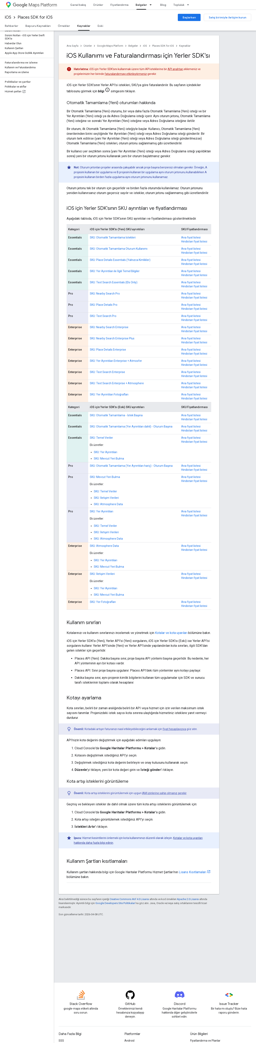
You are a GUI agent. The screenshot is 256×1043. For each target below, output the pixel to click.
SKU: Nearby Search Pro (105, 293)
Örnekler (64, 26)
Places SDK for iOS (35, 17)
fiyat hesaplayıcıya (174, 729)
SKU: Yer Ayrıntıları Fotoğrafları (109, 394)
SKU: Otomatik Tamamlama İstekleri (113, 237)
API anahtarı (175, 69)
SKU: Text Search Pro (103, 316)
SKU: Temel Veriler (101, 437)
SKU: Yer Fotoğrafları (103, 601)
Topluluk (178, 5)
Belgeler (133, 45)
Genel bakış (78, 5)
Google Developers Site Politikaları (115, 903)
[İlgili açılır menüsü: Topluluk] (189, 5)
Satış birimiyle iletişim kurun (227, 17)
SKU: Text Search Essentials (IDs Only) (113, 282)
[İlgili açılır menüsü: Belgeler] (152, 5)
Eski (100, 26)
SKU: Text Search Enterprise (107, 372)
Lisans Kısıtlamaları (192, 872)
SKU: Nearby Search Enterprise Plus (112, 338)
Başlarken (189, 17)
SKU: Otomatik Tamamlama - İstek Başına (116, 415)
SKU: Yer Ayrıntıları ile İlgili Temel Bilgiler (115, 271)
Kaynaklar (184, 45)
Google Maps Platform (110, 45)
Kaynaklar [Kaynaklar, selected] (83, 26)
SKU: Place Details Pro (103, 304)
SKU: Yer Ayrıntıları (105, 452)
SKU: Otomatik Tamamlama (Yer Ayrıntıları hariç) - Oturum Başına (131, 465)
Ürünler (98, 5)
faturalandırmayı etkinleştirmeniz (126, 73)
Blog (163, 5)
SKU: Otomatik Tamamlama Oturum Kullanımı (118, 248)
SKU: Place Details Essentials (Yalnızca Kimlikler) (120, 260)
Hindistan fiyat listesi (194, 241)
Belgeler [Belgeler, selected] (141, 5)
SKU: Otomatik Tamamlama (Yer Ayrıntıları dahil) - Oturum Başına (131, 426)
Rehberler (11, 26)
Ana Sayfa (72, 45)
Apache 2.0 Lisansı (188, 899)
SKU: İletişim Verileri (106, 497)
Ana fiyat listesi (191, 237)
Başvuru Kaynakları (38, 26)
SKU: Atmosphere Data (108, 504)
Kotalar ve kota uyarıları (171, 633)
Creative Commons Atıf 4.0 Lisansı (129, 899)
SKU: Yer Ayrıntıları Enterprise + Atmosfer (116, 360)
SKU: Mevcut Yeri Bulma (109, 458)
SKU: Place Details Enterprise (108, 349)
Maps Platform (35, 5)
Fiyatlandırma (119, 5)
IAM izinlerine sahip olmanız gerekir (164, 793)
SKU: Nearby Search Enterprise (109, 327)
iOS (8, 17)
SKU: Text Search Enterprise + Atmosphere (117, 383)
